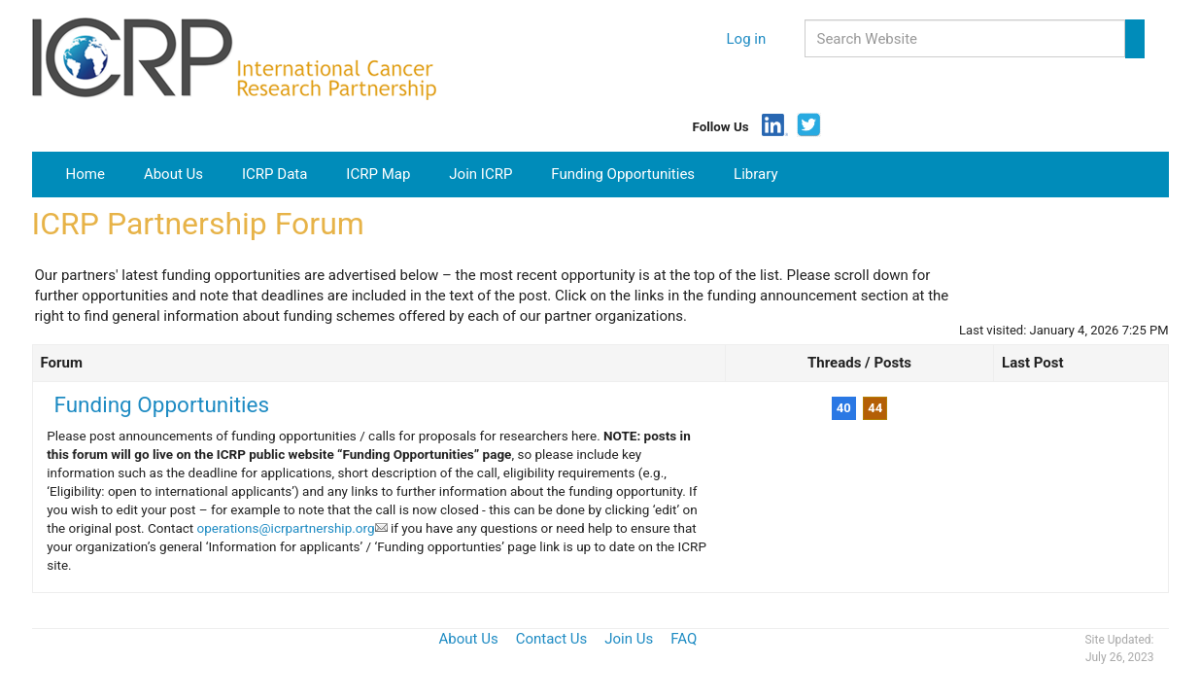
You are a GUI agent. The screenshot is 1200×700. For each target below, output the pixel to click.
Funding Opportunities (623, 174)
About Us (173, 174)
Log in (747, 39)
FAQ (683, 639)
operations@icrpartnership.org (292, 528)
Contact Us (552, 639)
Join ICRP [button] (480, 174)
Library (755, 174)
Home (93, 173)
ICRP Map (378, 174)
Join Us (628, 639)
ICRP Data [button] (274, 174)
